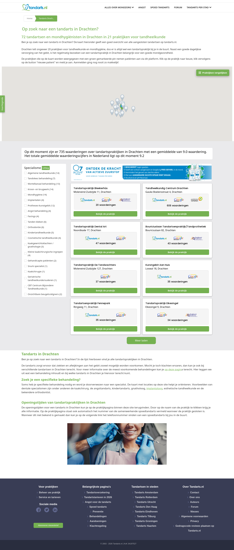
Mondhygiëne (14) (37, 194)
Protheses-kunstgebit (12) (41, 205)
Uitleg (46, 167)
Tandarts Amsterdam (146, 492)
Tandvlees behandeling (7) (41, 178)
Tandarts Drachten (47, 18)
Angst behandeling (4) (39, 210)
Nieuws (194, 511)
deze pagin (174, 369)
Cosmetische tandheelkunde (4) (44, 237)
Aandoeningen (98, 521)
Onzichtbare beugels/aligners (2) (45, 294)
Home (29, 18)
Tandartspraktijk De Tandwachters (95, 265)
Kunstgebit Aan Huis (158, 265)
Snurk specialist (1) (37, 266)
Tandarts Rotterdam (146, 497)
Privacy (194, 521)
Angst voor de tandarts (98, 502)
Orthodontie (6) (36, 227)
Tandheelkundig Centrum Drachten (167, 188)
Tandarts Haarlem (146, 526)
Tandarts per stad (198, 7)
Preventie (98, 511)
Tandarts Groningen (146, 521)
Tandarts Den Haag (146, 507)
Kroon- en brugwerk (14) (40, 189)
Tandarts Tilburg (146, 516)
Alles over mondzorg (118, 7)
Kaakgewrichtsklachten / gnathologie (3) (40, 245)
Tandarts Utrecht (146, 502)
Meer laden (141, 340)
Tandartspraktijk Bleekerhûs (91, 188)
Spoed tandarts (159, 7)
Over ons (195, 497)
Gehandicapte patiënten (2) (42, 260)
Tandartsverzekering (98, 492)
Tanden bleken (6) (37, 221)
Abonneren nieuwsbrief (48, 525)
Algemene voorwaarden (194, 516)
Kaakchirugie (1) (36, 271)
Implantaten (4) (36, 199)
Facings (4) (33, 216)
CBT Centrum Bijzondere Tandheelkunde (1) (40, 287)
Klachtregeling (98, 526)
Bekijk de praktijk (105, 213)
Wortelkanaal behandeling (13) (44, 183)
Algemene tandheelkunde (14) (43, 172)
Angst (142, 7)
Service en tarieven (50, 497)
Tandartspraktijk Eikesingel (162, 303)
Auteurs (194, 502)
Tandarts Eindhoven (146, 511)
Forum (178, 7)
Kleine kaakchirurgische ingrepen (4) (45, 253)
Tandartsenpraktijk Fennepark (92, 303)
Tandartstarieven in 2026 (98, 497)
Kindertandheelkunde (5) (41, 232)
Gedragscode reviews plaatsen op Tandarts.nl (195, 528)
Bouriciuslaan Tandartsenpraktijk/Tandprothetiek (176, 226)
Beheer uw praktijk (49, 492)
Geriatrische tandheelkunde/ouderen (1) (42, 278)
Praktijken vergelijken (212, 72)
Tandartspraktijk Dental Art (90, 226)
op (166, 369)
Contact (194, 492)
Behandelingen (98, 516)
